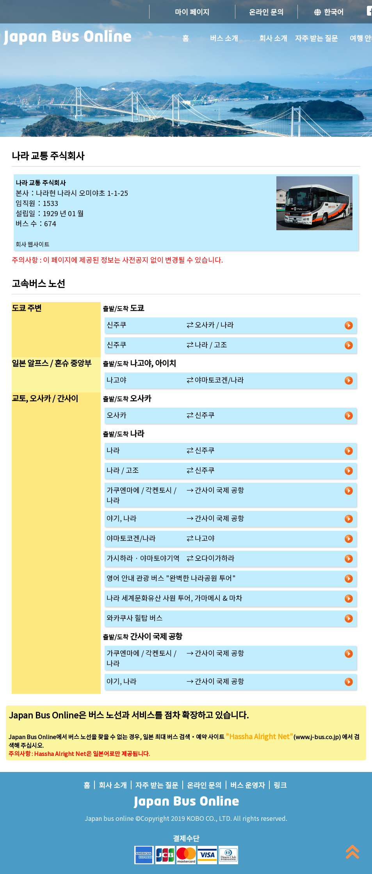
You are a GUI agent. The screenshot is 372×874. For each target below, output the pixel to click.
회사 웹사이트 (33, 244)
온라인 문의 (266, 12)
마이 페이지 (192, 12)
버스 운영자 (247, 784)
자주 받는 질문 (316, 38)
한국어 (329, 12)
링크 (280, 784)
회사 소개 (273, 38)
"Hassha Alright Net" (259, 736)
